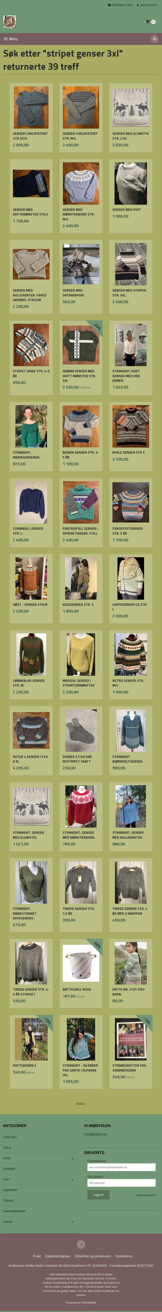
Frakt (37, 1257)
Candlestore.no (95, 1134)
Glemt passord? (146, 1195)
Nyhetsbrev (124, 1257)
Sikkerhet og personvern (93, 1257)
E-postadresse (96, 1161)
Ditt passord (95, 1176)
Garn (6, 1179)
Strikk (7, 1158)
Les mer (82, 1291)
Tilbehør (8, 1200)
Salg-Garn (10, 1137)
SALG (7, 1147)
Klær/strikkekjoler (14, 1211)
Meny (10, 39)
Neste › (81, 1103)
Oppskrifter (10, 1190)
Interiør (7, 1221)
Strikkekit (9, 1168)
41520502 (101, 1266)
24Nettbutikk (88, 1303)
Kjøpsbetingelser (57, 1257)
